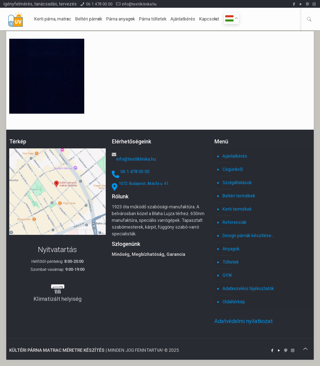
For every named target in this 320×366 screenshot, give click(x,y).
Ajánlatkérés (234, 156)
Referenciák (234, 222)
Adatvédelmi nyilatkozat (243, 321)
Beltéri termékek (238, 195)
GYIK (227, 275)
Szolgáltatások (237, 182)
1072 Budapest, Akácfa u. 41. (144, 183)
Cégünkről (232, 169)
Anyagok (231, 248)
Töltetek (230, 262)
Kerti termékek (237, 209)
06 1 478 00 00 (99, 4)
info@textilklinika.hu (139, 4)
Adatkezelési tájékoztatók (248, 288)
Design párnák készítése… (248, 235)
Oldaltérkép (233, 301)
